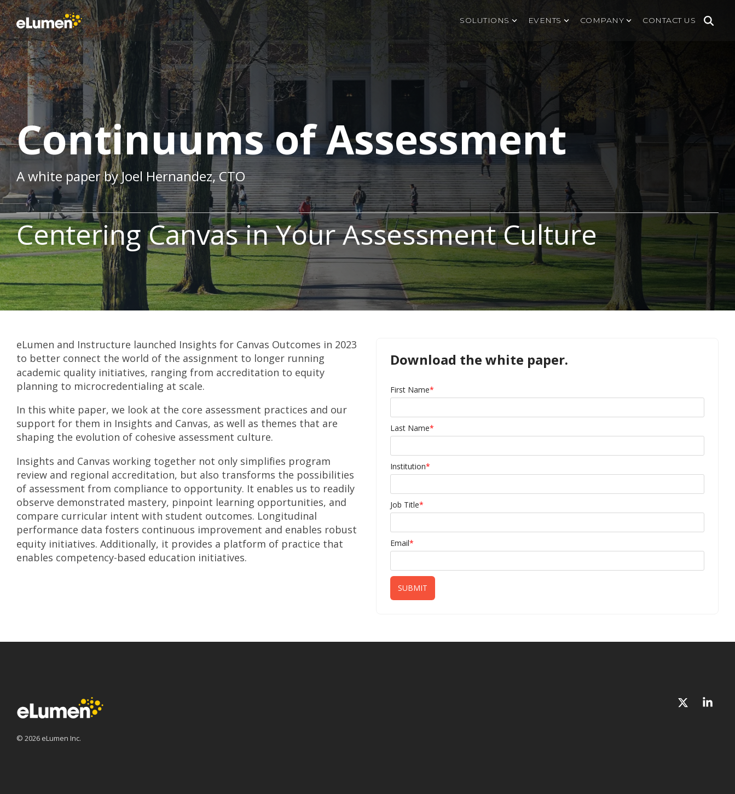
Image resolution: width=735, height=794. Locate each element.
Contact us (669, 20)
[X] (684, 703)
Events (548, 20)
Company (606, 20)
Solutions (488, 20)
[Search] (709, 21)
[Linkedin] (707, 703)
